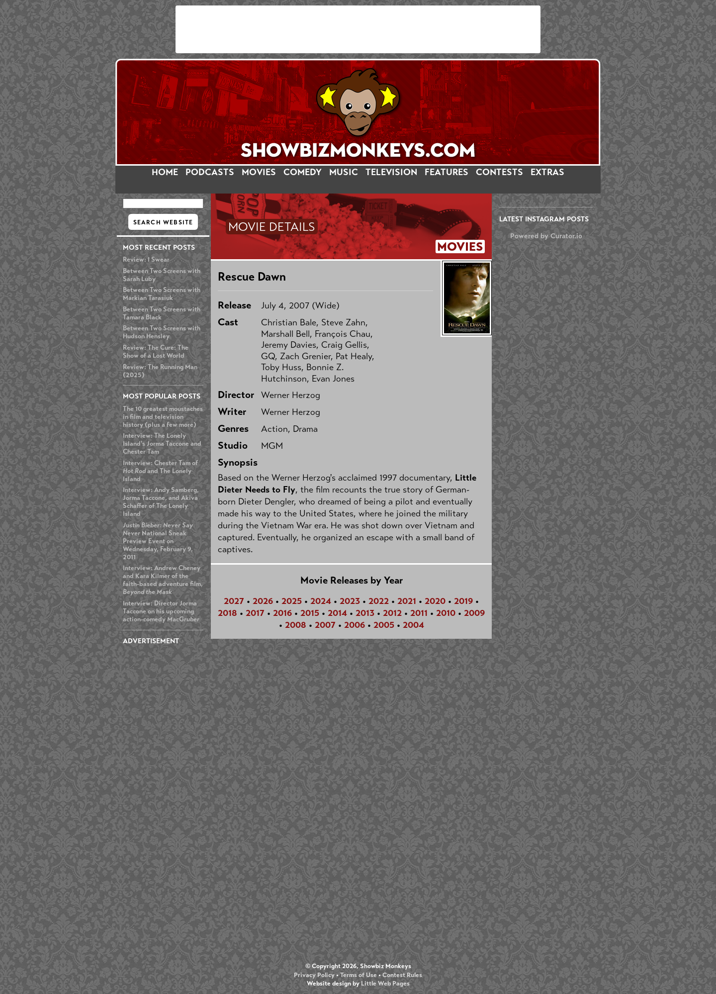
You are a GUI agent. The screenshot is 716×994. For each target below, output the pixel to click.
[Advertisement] (358, 29)
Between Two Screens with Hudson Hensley (161, 332)
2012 (392, 612)
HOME (165, 172)
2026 (263, 601)
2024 (320, 601)
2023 (350, 601)
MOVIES (259, 172)
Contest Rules (402, 975)
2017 (255, 612)
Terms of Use (358, 975)
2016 (282, 612)
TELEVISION (391, 172)
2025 (291, 601)
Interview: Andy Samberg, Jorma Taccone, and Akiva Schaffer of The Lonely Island (161, 502)
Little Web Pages (385, 984)
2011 (419, 612)
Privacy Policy (314, 975)
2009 (474, 612)
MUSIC (343, 172)
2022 (378, 601)
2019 (463, 601)
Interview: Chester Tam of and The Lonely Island (160, 471)
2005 (383, 624)
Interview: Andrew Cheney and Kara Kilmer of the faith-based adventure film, (163, 580)
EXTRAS (547, 172)
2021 (406, 601)
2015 (309, 612)
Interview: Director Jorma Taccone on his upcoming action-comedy (161, 611)
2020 (435, 601)
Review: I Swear (146, 260)
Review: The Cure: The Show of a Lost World (155, 352)
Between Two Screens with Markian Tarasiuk (161, 294)
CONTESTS (499, 172)
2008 (295, 624)
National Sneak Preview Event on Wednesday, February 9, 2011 (158, 541)
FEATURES (446, 172)
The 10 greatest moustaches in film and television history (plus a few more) (163, 417)
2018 (227, 612)
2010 (445, 612)
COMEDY (302, 172)
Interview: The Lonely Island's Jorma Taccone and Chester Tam (162, 444)
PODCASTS (209, 172)
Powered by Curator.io (546, 235)
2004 (413, 624)
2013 (365, 612)
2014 (337, 612)
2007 (325, 624)
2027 (234, 601)
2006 (354, 624)
